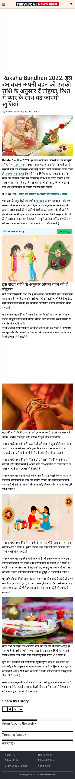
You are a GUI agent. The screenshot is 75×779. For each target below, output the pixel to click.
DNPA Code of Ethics (16, 765)
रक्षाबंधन (17, 164)
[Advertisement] (37, 47)
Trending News (13, 735)
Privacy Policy (12, 760)
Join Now (64, 231)
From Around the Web (18, 723)
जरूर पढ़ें (7, 743)
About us (10, 755)
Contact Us (44, 765)
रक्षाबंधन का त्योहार (14, 173)
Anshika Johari (12, 111)
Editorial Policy (46, 760)
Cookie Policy (45, 755)
